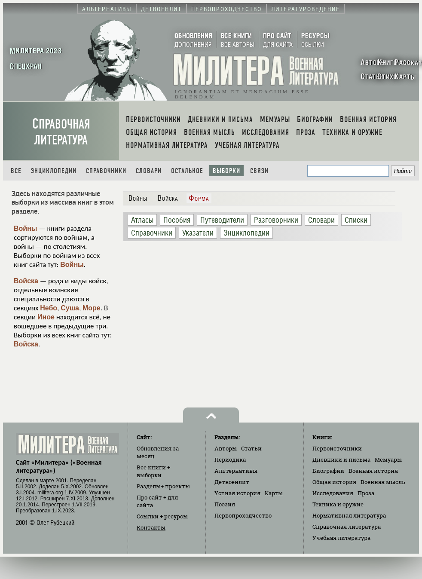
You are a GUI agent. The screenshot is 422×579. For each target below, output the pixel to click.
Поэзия (224, 504)
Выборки (226, 170)
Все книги (153, 471)
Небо (48, 308)
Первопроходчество (243, 515)
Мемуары (388, 459)
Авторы (225, 448)
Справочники (106, 170)
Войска (26, 281)
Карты (274, 493)
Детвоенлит (231, 482)
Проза (366, 493)
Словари (149, 170)
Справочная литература (61, 132)
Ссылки (162, 516)
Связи (259, 170)
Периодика (230, 459)
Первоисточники (337, 448)
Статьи (251, 448)
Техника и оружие (338, 504)
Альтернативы (235, 471)
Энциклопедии (53, 170)
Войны (25, 228)
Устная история (237, 493)
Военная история (373, 471)
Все (16, 170)
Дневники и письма (341, 459)
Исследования (332, 493)
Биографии (328, 471)
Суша (70, 308)
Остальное (187, 170)
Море (92, 308)
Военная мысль (383, 482)
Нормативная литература (349, 515)
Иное (46, 317)
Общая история (334, 482)
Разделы (163, 486)
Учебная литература (341, 538)
